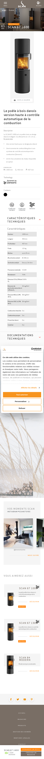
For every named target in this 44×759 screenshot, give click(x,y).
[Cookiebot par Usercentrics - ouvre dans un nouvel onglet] (31, 349)
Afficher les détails (29, 388)
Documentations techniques (20, 337)
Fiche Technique (11, 753)
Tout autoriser (22, 395)
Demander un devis (31, 749)
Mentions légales (22, 738)
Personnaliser (22, 401)
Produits (22, 725)
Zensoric (32, 208)
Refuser (22, 408)
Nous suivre (33, 555)
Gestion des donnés (22, 732)
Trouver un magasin (31, 754)
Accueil (4, 10)
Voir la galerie (23, 100)
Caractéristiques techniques (21, 220)
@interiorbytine (19, 550)
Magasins (22, 719)
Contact (22, 744)
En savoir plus (8, 139)
